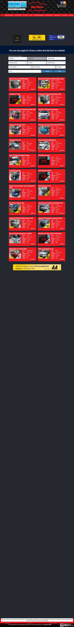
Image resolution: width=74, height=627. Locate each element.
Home (2, 15)
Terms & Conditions (53, 281)
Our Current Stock (18, 15)
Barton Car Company (16, 282)
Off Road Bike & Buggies (39, 15)
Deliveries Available (9, 15)
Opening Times (57, 15)
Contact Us (71, 15)
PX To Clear (25, 15)
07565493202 (62, 6)
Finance (30, 15)
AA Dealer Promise (49, 15)
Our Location (64, 15)
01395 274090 (62, 5)
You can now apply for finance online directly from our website (37, 50)
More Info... (33, 89)
